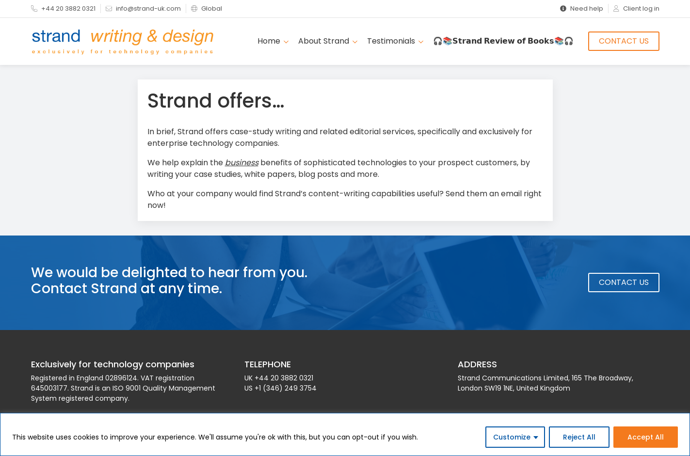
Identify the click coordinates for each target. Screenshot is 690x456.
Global (206, 8)
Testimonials (395, 41)
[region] (345, 434)
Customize (511, 437)
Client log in (636, 8)
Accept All (645, 437)
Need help (581, 8)
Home (273, 41)
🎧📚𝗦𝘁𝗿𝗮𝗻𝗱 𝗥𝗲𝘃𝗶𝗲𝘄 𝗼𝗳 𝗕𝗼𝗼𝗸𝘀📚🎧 (503, 41)
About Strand (327, 41)
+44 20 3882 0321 (63, 8)
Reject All (579, 437)
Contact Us (624, 41)
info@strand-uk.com (143, 8)
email (511, 193)
